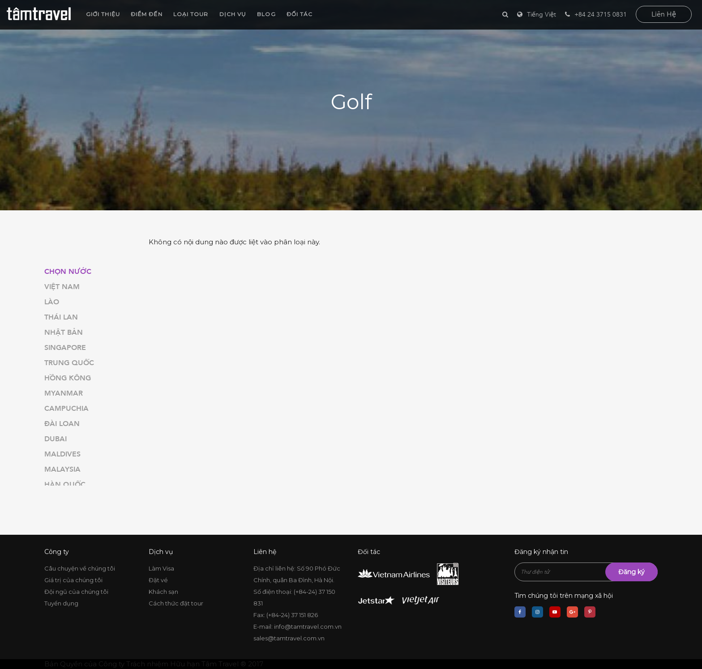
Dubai (55, 439)
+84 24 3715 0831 (596, 14)
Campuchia (66, 408)
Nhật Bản (63, 332)
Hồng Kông (67, 378)
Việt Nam (62, 287)
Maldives (62, 454)
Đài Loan (62, 424)
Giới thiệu (101, 14)
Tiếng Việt (541, 14)
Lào (51, 302)
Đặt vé (158, 580)
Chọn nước (67, 272)
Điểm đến (145, 14)
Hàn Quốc (65, 485)
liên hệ (663, 14)
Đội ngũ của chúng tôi (76, 591)
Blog (264, 14)
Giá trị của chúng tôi (73, 580)
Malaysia (62, 469)
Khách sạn (163, 591)
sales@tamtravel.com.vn (289, 638)
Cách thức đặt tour (176, 603)
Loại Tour (189, 14)
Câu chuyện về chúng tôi (79, 568)
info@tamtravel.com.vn (308, 626)
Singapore (65, 348)
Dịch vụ (231, 14)
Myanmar (63, 393)
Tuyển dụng (61, 603)
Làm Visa (161, 568)
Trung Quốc (69, 363)
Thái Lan (61, 317)
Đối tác (298, 14)
